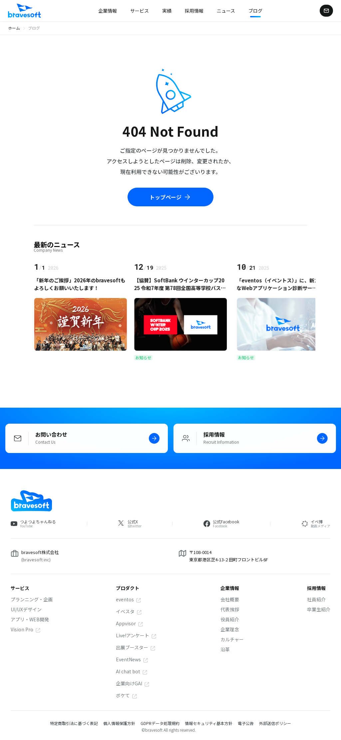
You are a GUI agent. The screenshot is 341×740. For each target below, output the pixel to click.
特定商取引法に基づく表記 (74, 723)
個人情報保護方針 (119, 723)
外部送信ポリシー (275, 723)
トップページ (170, 197)
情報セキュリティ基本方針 (208, 723)
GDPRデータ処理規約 (160, 723)
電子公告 (246, 723)
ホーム (14, 28)
